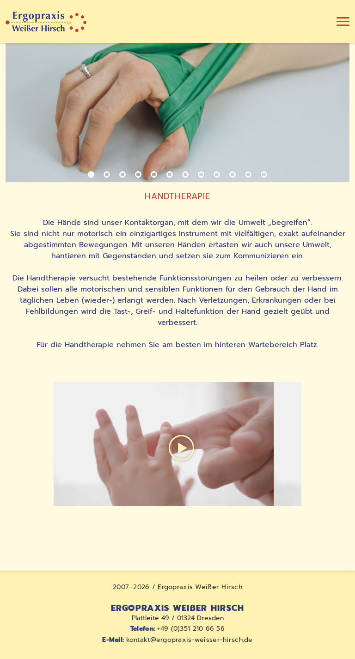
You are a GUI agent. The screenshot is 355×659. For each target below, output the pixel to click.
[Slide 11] (248, 174)
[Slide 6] (169, 174)
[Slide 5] (154, 174)
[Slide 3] (122, 174)
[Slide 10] (232, 174)
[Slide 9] (217, 174)
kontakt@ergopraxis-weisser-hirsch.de (177, 640)
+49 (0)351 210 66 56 (177, 629)
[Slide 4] (138, 174)
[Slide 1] (91, 174)
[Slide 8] (201, 174)
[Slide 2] (107, 174)
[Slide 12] (264, 174)
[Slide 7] (185, 174)
